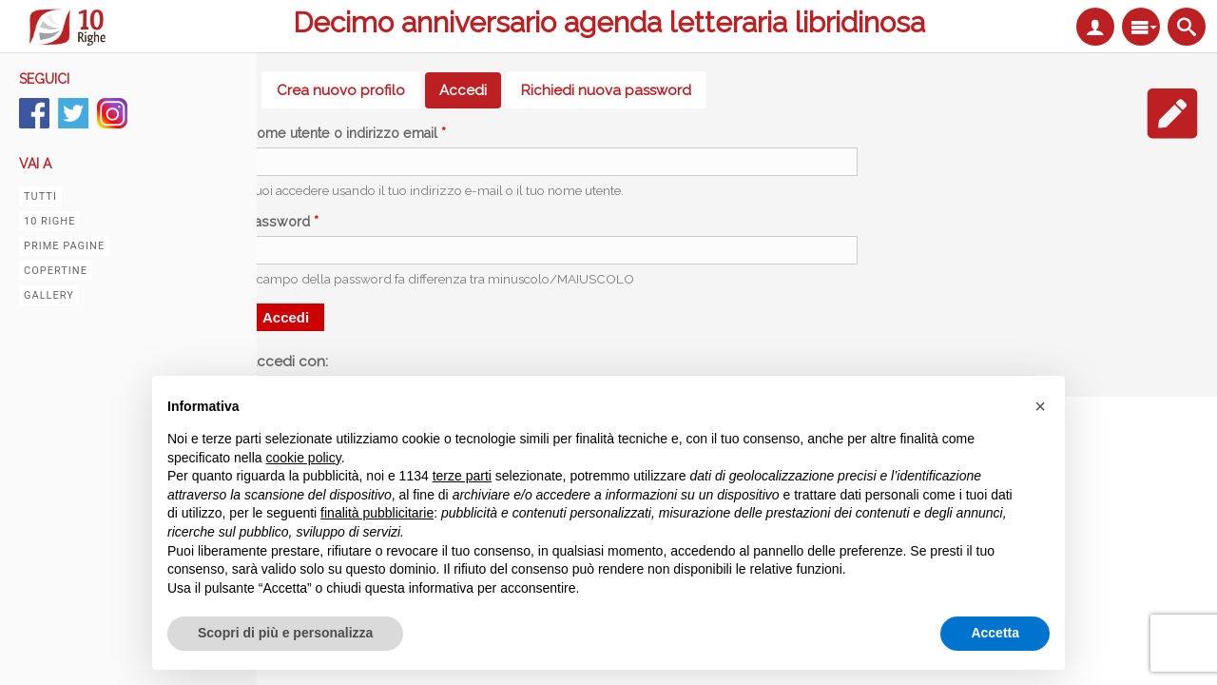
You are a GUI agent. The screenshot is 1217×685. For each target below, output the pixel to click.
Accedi (470, 90)
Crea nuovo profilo (341, 90)
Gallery (49, 295)
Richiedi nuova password (606, 90)
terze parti (462, 475)
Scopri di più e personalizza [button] (285, 632)
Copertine (55, 270)
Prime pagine (64, 246)
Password (283, 221)
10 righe (49, 221)
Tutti (40, 196)
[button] (1040, 406)
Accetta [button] (995, 632)
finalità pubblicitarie (377, 512)
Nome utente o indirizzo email (346, 133)
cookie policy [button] (303, 457)
